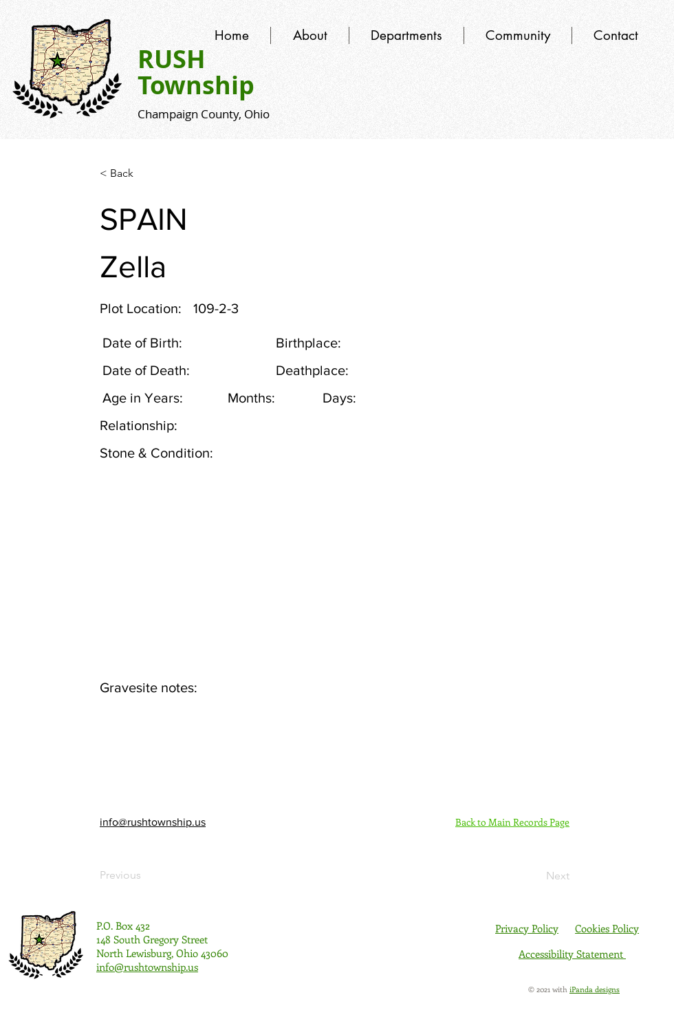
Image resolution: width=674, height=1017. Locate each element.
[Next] (535, 876)
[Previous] (145, 875)
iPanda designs (594, 989)
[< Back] (145, 173)
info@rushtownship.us (153, 822)
